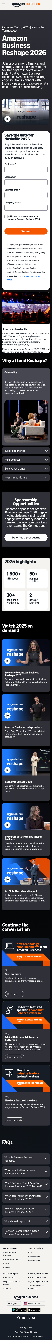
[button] (25, 112)
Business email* (12, 189)
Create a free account (37, 1277)
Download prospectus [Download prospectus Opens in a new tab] (26, 537)
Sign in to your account (38, 1281)
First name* (10, 164)
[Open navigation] (4, 4)
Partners (6, 1263)
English (14, 1303)
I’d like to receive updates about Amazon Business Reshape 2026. (24, 218)
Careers (6, 1267)
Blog (30, 1252)
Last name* (10, 177)
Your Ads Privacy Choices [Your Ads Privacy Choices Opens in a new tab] (26, 1332)
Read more (14, 994)
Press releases (34, 1260)
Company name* (13, 202)
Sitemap (7, 1288)
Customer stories (10, 1259)
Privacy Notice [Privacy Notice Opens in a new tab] (26, 1327)
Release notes (34, 1256)
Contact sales (9, 1277)
